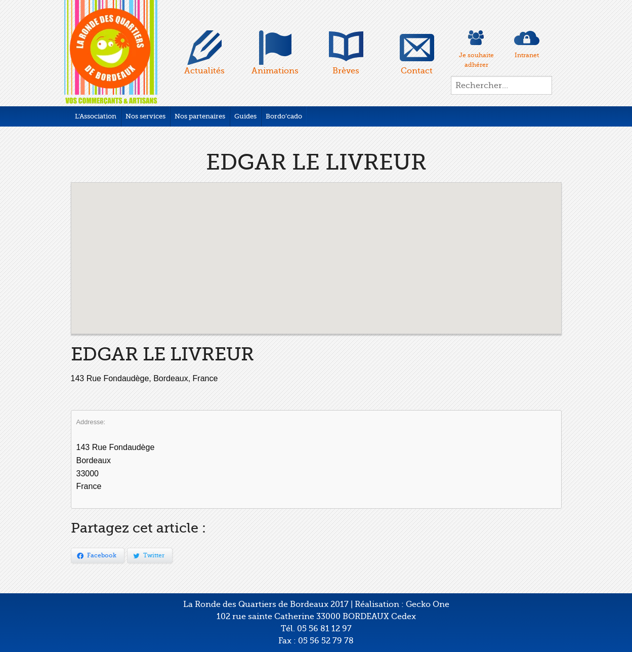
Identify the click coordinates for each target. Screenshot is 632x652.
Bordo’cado (284, 116)
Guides (245, 116)
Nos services (145, 116)
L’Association (95, 116)
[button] (316, 248)
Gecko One (427, 604)
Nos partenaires (200, 116)
